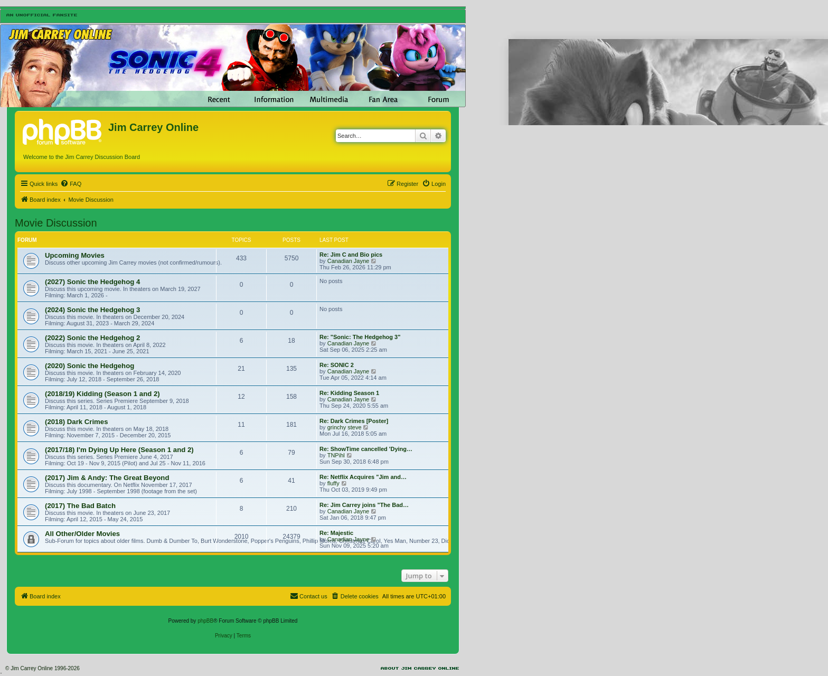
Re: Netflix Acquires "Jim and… (363, 477)
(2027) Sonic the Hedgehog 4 (92, 282)
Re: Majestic (336, 533)
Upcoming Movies (75, 255)
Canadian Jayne (348, 261)
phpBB (205, 621)
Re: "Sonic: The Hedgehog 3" (359, 337)
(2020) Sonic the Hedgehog (89, 366)
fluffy (333, 483)
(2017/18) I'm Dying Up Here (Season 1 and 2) (119, 450)
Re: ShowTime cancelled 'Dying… (365, 449)
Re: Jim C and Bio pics (350, 254)
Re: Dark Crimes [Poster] (353, 421)
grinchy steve (344, 427)
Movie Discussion (56, 223)
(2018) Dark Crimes (76, 422)
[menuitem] (70, 183)
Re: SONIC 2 (336, 365)
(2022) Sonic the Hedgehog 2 (92, 338)
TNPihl (336, 455)
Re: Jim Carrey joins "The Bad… (364, 505)
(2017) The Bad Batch (80, 506)
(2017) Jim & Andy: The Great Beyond (107, 478)
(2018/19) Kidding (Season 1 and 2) (102, 394)
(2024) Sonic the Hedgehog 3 (92, 310)
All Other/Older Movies (82, 534)
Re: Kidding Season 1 (349, 393)
